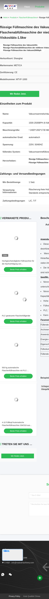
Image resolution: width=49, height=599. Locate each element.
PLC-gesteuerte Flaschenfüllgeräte (16, 316)
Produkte (39, 6)
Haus (27, 6)
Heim (5, 17)
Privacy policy (14, 596)
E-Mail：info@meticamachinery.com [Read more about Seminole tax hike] (18, 563)
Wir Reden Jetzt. (19, 93)
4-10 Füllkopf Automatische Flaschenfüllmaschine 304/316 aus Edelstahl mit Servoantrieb (16, 425)
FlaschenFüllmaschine (28, 17)
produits (13, 17)
